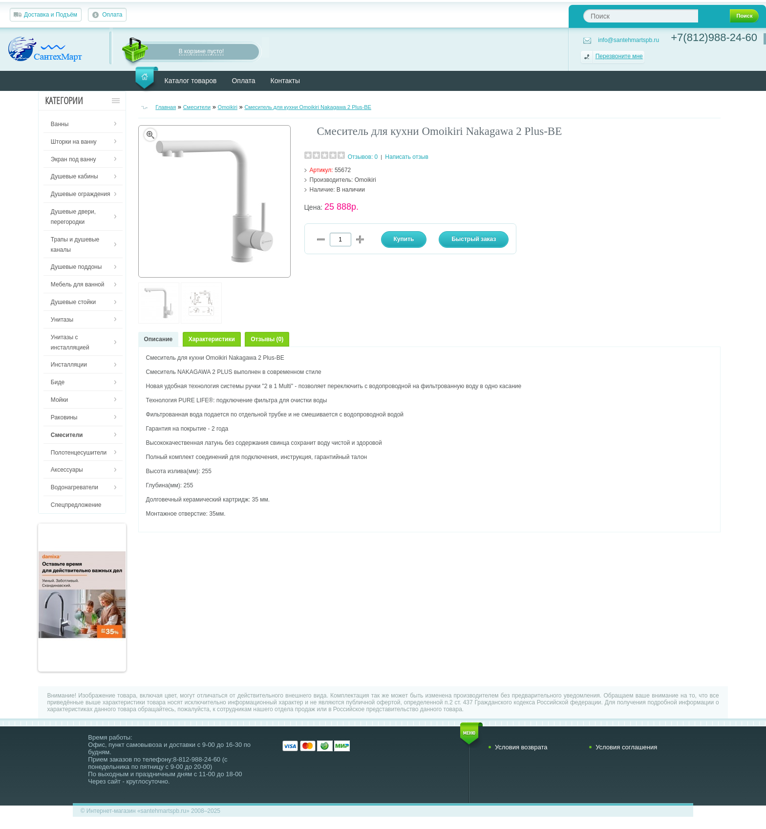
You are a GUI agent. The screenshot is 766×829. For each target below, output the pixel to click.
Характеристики (212, 339)
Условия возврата (521, 747)
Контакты (285, 81)
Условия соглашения (626, 747)
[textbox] (640, 15)
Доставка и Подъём (50, 14)
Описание (158, 339)
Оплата (112, 14)
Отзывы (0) (267, 339)
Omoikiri (227, 107)
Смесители (197, 107)
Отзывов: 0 (363, 156)
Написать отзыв (406, 156)
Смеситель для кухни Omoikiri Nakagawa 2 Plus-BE (307, 107)
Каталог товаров (191, 81)
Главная (165, 107)
